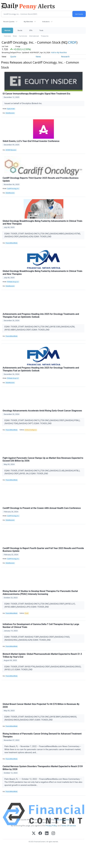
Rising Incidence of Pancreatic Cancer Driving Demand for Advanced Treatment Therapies (42, 735)
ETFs (30, 30)
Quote (13, 56)
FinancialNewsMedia (11, 243)
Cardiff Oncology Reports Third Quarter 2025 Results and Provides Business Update (40, 179)
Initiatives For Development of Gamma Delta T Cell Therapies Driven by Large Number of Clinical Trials (41, 625)
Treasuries (44, 36)
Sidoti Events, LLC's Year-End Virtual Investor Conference (31, 141)
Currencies (23, 36)
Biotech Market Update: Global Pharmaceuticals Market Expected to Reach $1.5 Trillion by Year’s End (42, 655)
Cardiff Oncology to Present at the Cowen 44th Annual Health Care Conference (42, 508)
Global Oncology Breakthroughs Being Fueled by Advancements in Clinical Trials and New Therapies (42, 222)
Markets (7, 30)
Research (65, 56)
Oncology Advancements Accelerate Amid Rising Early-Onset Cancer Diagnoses (42, 410)
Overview (7, 36)
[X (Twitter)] (34, 833)
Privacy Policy (51, 825)
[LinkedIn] (47, 833)
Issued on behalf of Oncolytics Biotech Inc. (23, 103)
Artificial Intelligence (31, 430)
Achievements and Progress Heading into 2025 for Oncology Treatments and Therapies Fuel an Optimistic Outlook (41, 315)
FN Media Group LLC (13, 282)
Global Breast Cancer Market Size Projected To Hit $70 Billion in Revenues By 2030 (41, 705)
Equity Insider (11, 108)
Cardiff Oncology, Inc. (13, 188)
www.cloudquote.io (63, 819)
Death (26, 613)
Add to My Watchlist (59, 52)
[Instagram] (53, 833)
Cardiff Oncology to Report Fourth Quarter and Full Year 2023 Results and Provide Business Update (43, 549)
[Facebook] (40, 833)
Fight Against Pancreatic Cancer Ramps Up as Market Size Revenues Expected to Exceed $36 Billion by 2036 (43, 459)
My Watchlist (28, 21)
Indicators (45, 21)
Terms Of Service (68, 825)
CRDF (72, 42)
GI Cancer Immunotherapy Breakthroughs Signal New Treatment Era (36, 93)
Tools (41, 30)
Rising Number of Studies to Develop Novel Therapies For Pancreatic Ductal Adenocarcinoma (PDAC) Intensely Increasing (40, 592)
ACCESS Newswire (11, 150)
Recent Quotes (8, 21)
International (34, 36)
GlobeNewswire (10, 113)
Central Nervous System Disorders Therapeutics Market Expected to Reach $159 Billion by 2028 (43, 768)
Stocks (20, 30)
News (15, 36)
